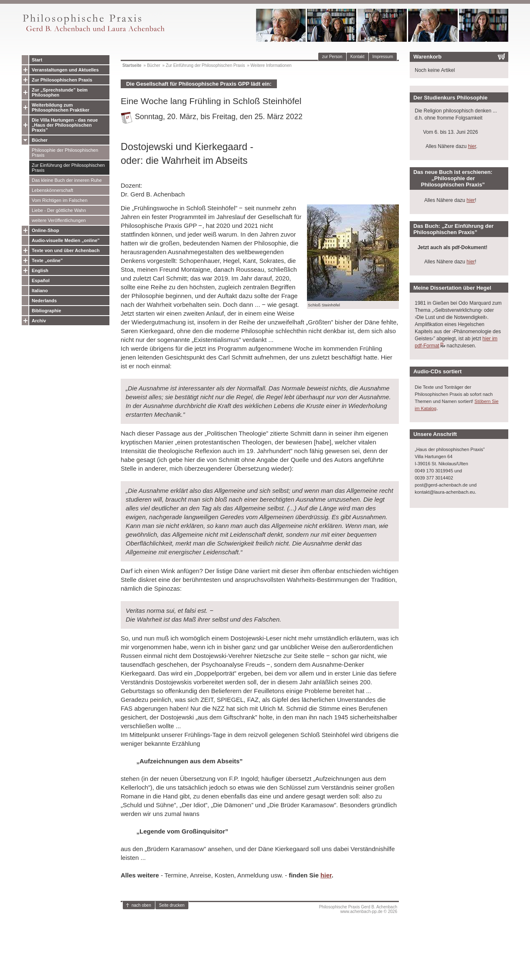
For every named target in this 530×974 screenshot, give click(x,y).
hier (326, 875)
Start (37, 59)
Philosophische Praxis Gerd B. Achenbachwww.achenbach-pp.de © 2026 (358, 909)
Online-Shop (45, 230)
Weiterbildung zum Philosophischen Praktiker (60, 107)
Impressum (383, 56)
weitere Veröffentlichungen (59, 220)
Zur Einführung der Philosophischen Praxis (68, 168)
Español (41, 280)
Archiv (39, 320)
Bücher (40, 140)
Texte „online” (47, 260)
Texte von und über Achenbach (66, 250)
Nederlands (44, 300)
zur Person (332, 56)
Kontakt (357, 56)
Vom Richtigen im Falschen (59, 200)
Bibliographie (46, 310)
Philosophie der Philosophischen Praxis (65, 153)
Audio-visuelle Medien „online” (66, 240)
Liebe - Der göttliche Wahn (59, 210)
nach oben (141, 905)
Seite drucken (172, 905)
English (40, 270)
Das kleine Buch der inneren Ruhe (67, 180)
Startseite (132, 65)
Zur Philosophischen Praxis (62, 79)
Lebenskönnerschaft (52, 190)
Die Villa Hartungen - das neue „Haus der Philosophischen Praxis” (65, 125)
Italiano (40, 290)
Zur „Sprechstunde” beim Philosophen (60, 92)
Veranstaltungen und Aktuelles (65, 69)
